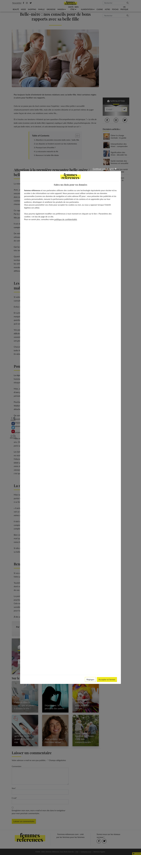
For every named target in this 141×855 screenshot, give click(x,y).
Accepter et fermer (107, 679)
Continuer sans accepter (104, 169)
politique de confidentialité (65, 219)
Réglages (90, 679)
